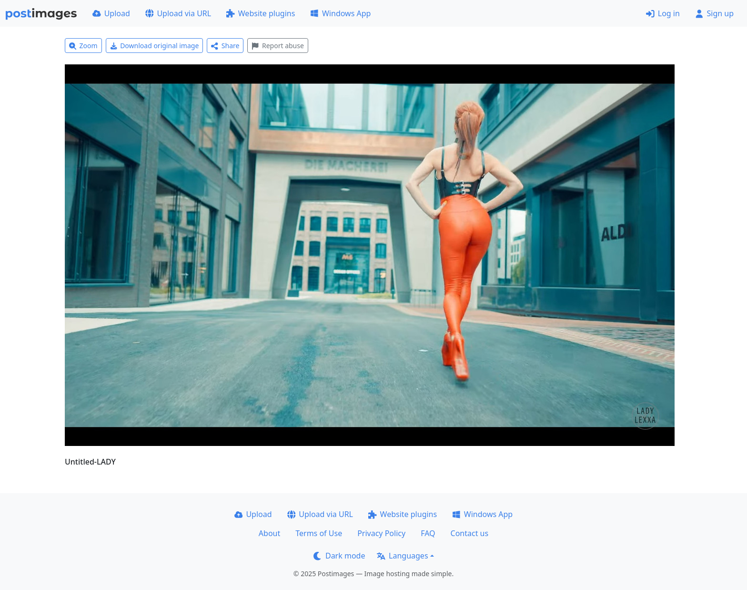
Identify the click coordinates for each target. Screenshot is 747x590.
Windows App (340, 13)
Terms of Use (318, 533)
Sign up (714, 13)
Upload (111, 13)
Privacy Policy (381, 533)
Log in (663, 13)
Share (225, 45)
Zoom (83, 45)
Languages (402, 555)
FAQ (428, 533)
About (269, 533)
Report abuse (277, 45)
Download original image (154, 45)
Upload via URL (178, 13)
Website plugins (260, 13)
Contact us (470, 533)
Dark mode (339, 555)
